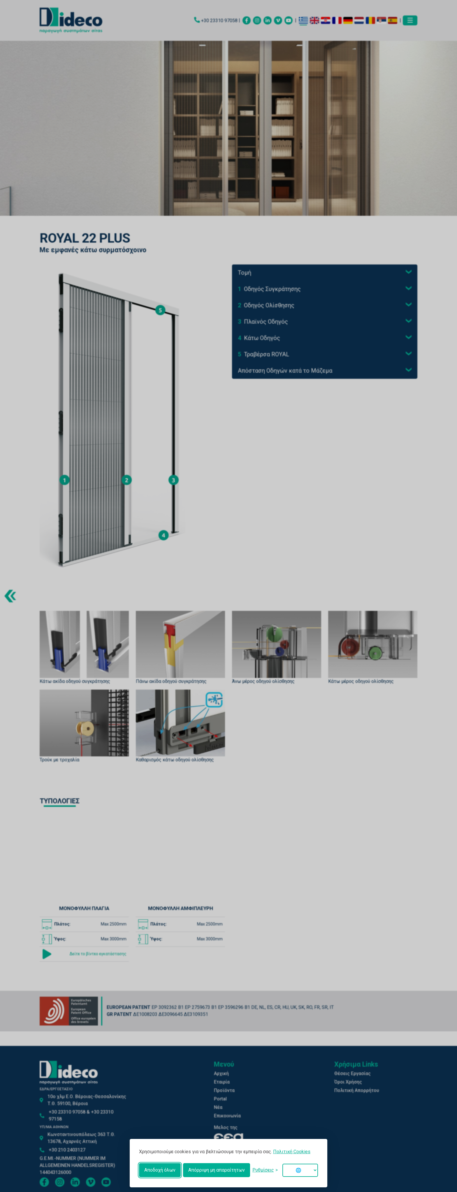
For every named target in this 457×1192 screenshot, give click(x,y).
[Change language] (300, 1170)
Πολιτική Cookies (291, 1151)
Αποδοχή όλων (159, 1170)
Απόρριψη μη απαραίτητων (216, 1170)
